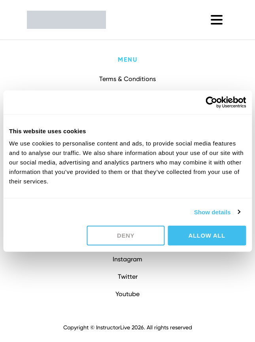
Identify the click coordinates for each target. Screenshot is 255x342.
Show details (212, 211)
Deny (125, 235)
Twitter (128, 276)
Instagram (127, 259)
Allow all (207, 235)
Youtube (127, 294)
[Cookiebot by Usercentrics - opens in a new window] (211, 102)
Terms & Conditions (127, 79)
